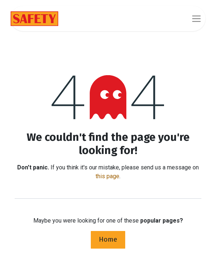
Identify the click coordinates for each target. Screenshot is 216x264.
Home (108, 239)
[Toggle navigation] (196, 18)
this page (107, 176)
